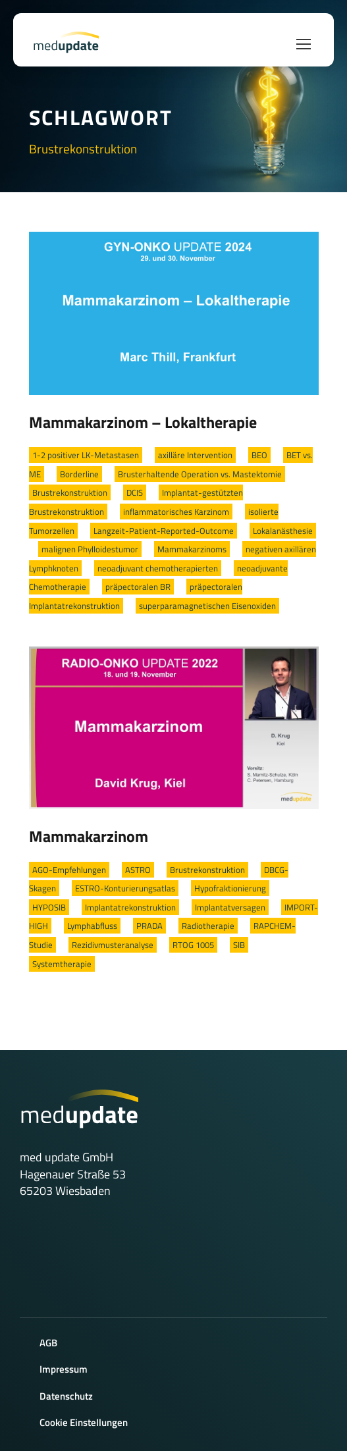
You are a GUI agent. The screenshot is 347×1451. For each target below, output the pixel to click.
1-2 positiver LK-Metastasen (85, 455)
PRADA (149, 925)
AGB (48, 1342)
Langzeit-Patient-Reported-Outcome (163, 530)
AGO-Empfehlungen (69, 869)
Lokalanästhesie (283, 530)
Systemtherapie (62, 963)
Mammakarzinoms (192, 549)
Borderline (79, 474)
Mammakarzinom (88, 836)
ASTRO (138, 869)
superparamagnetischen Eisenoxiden (207, 605)
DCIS (134, 492)
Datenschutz (66, 1396)
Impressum (64, 1369)
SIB (239, 944)
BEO (259, 455)
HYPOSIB (49, 907)
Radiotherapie (208, 925)
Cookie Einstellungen (84, 1422)
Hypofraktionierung (230, 888)
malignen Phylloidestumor (89, 549)
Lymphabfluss (92, 925)
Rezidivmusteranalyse (112, 944)
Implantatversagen (230, 907)
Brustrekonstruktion (69, 492)
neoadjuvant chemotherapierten (157, 568)
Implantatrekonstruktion (130, 907)
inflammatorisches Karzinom (176, 511)
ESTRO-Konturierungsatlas (125, 888)
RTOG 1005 (193, 944)
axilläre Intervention (195, 455)
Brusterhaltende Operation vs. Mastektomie (200, 474)
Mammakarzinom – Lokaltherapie (143, 422)
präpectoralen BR (138, 586)
